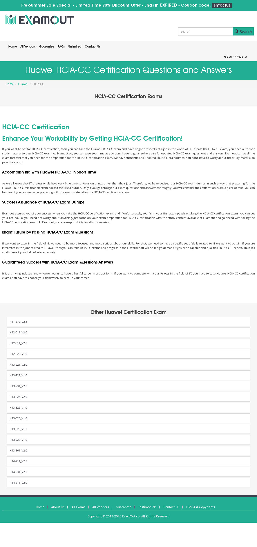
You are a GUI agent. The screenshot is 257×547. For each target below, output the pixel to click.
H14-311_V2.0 (18, 483)
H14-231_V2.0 (18, 472)
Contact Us (92, 46)
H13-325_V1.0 (18, 407)
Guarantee (46, 46)
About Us (58, 507)
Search (243, 31)
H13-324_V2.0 (18, 397)
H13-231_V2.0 (18, 386)
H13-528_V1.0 (18, 418)
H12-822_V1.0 (18, 354)
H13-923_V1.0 (18, 440)
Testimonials (147, 507)
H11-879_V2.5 (18, 322)
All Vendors (28, 46)
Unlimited (74, 46)
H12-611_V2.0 (18, 332)
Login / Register (235, 56)
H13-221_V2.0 (18, 364)
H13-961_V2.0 (18, 450)
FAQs (61, 46)
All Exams (78, 507)
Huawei (23, 84)
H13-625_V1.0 (18, 429)
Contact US (171, 507)
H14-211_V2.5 (18, 461)
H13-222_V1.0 (18, 375)
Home (12, 46)
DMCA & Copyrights (200, 507)
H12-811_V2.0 (18, 343)
